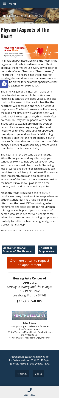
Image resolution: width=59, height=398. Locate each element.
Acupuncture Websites (23, 356)
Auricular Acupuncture (47, 249)
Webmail (22, 373)
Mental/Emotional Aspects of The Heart (17, 249)
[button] (4, 84)
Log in (38, 373)
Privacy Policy (42, 363)
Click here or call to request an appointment (29, 262)
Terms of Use (27, 363)
